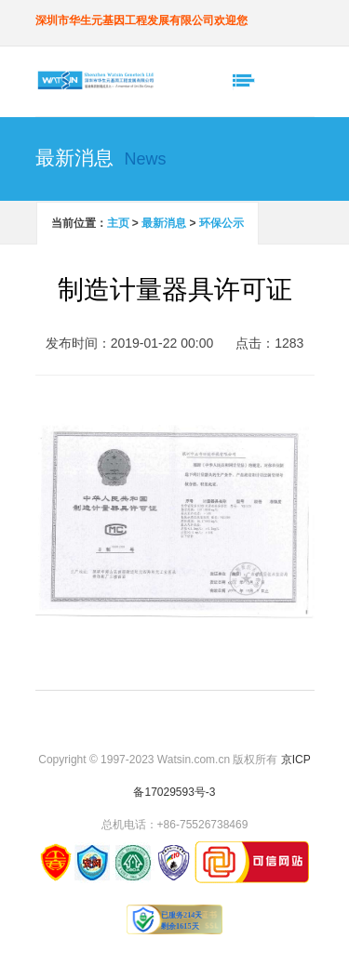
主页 (118, 223)
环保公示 (221, 223)
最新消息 (163, 223)
